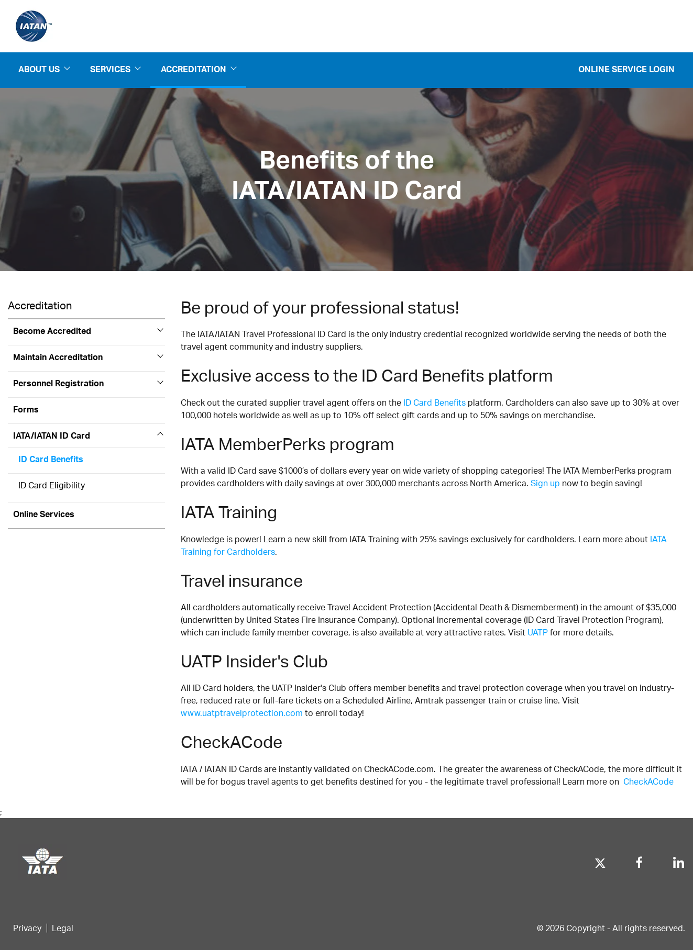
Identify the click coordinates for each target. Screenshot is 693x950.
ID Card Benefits (50, 458)
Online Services (43, 513)
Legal (62, 927)
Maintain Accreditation (58, 356)
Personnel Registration (58, 382)
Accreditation (198, 69)
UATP (537, 632)
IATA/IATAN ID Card (51, 435)
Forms (26, 409)
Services (115, 69)
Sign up (545, 482)
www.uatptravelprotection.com (242, 712)
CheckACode (648, 781)
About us (43, 69)
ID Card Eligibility (51, 484)
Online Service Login (626, 68)
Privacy (27, 927)
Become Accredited (52, 330)
